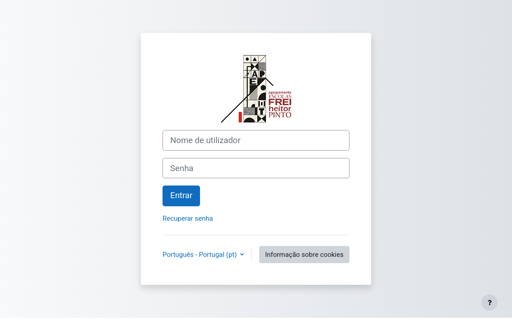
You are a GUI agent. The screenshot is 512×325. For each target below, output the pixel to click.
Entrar (181, 195)
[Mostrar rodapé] (489, 302)
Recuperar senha (188, 218)
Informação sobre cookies (304, 255)
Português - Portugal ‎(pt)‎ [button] (200, 255)
